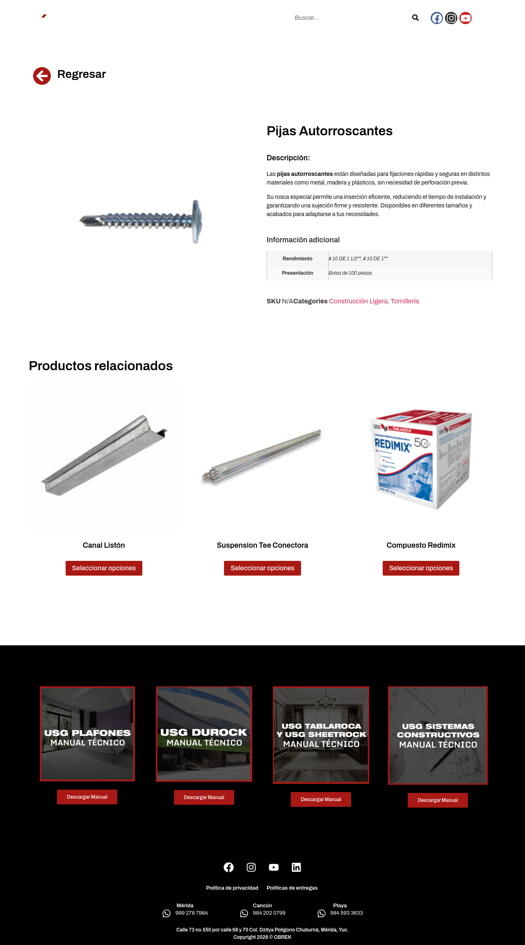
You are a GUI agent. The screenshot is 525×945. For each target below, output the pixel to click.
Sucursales (214, 17)
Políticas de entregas (292, 888)
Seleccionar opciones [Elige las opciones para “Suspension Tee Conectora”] (262, 568)
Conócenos (102, 17)
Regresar (81, 74)
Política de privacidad (232, 888)
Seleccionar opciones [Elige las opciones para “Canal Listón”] (104, 568)
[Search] (415, 17)
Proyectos (176, 17)
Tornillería (404, 301)
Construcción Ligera (358, 301)
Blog (244, 17)
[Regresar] (42, 75)
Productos (140, 17)
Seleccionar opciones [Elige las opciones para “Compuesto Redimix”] (421, 568)
